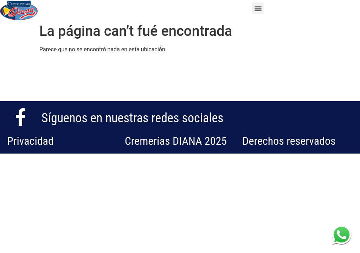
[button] (258, 8)
